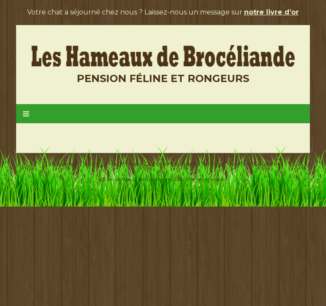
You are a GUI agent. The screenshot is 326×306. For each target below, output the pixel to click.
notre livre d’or (271, 12)
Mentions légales (206, 179)
